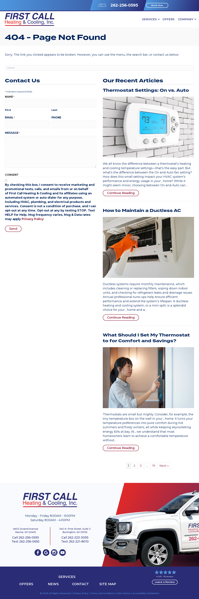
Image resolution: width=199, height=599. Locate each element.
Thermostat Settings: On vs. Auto (146, 90)
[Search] (99, 68)
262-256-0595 (124, 5)
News (53, 584)
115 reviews (168, 576)
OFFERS (168, 19)
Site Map (107, 584)
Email (10, 116)
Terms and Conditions (103, 593)
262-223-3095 (78, 537)
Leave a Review (165, 582)
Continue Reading (123, 193)
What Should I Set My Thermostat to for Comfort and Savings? (146, 338)
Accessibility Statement (146, 593)
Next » (164, 466)
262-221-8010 (79, 541)
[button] (159, 19)
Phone (56, 116)
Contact (80, 584)
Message (12, 131)
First (8, 109)
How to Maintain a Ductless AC (142, 211)
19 (153, 466)
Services (149, 19)
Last (54, 109)
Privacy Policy (33, 217)
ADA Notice (123, 593)
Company (185, 19)
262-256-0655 (29, 541)
